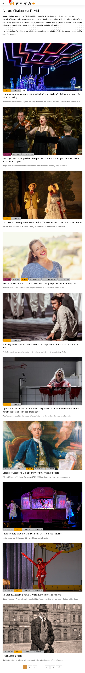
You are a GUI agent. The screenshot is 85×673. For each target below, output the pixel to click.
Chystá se (20, 469)
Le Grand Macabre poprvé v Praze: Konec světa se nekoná (32, 594)
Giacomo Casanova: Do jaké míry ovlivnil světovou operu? (31, 472)
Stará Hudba (28, 154)
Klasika (16, 280)
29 (47, 667)
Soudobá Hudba (49, 280)
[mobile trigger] (5, 2)
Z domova (9, 469)
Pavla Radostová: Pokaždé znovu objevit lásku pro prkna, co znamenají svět (40, 283)
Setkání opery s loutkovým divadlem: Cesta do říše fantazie (32, 533)
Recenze (16, 90)
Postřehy (27, 652)
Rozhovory (35, 280)
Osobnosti (39, 469)
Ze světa (50, 469)
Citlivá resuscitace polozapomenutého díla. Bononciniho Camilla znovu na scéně (42, 222)
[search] (80, 3)
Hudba (7, 154)
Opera (7, 90)
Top (23, 90)
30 (53, 667)
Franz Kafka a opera (12, 655)
